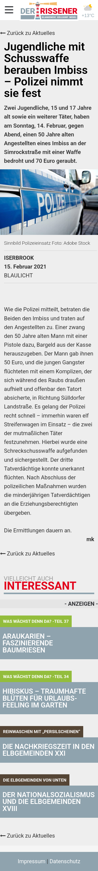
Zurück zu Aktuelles (27, 33)
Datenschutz (65, 861)
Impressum (32, 861)
